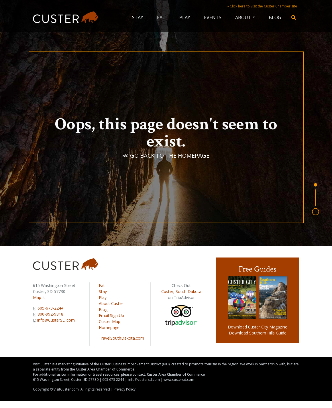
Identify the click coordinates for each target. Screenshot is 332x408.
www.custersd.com (179, 379)
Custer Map (109, 321)
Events (212, 17)
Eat (161, 17)
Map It (39, 297)
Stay (137, 17)
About (243, 17)
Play (184, 17)
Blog (275, 17)
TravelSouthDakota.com (121, 338)
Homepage (109, 327)
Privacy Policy (124, 389)
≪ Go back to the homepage (166, 155)
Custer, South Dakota (181, 291)
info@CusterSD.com (56, 320)
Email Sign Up (111, 315)
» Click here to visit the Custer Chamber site (262, 6)
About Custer (111, 303)
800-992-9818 (49, 314)
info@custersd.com (144, 379)
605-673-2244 (49, 308)
